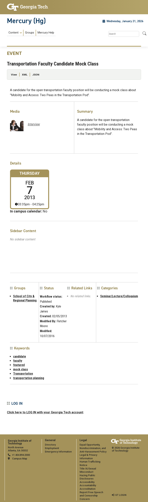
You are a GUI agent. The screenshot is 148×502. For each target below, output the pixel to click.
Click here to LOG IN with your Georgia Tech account (45, 412)
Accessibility (87, 482)
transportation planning (28, 378)
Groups (29, 32)
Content (13, 32)
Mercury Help (46, 32)
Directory (50, 444)
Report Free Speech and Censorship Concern (91, 495)
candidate (19, 356)
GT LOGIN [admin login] (120, 495)
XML (24, 74)
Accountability (88, 485)
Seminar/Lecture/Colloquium (119, 296)
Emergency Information (58, 451)
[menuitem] (31, 33)
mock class (20, 369)
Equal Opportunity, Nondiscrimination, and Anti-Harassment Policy (93, 448)
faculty (17, 361)
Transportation (23, 373)
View (14, 74)
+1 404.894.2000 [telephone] (21, 454)
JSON (35, 74)
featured (19, 365)
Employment (52, 448)
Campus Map (19, 458)
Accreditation (87, 488)
